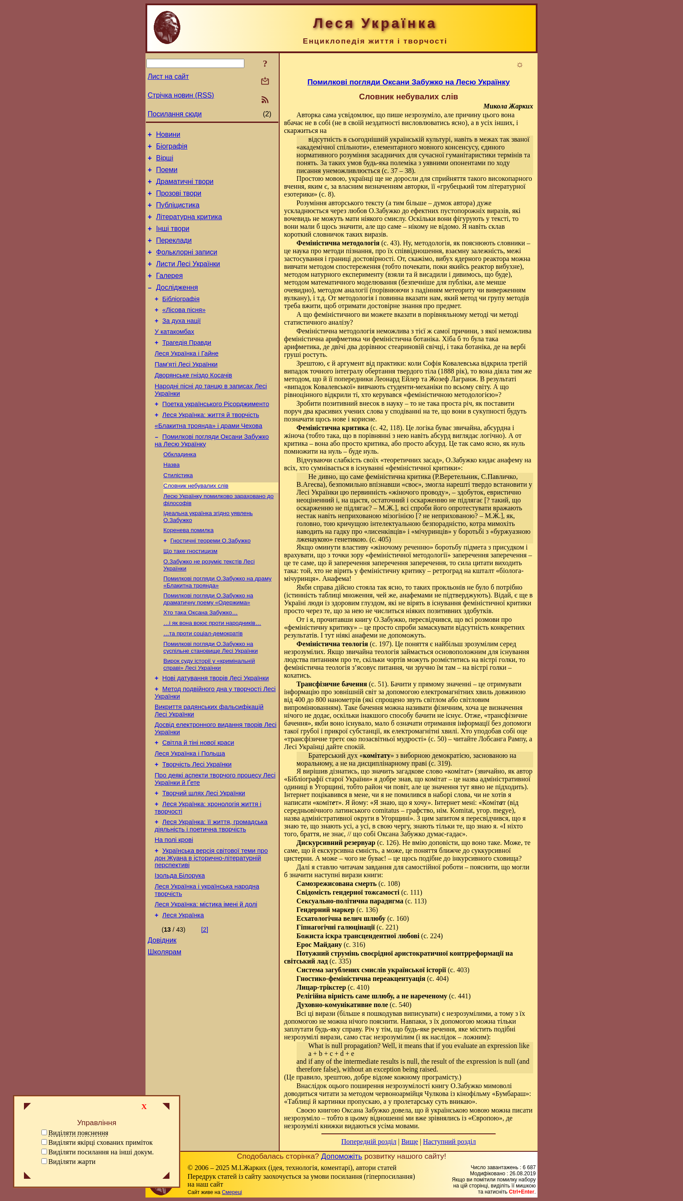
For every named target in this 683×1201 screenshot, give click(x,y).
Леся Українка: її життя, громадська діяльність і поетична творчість (211, 890)
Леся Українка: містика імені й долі (206, 975)
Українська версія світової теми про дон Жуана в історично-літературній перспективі (211, 925)
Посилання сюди (175, 114)
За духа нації (181, 342)
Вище (409, 1141)
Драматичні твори (184, 188)
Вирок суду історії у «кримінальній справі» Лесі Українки (209, 714)
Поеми (166, 175)
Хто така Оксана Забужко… (200, 659)
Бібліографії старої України (328, 779)
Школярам (164, 1027)
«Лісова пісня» (184, 330)
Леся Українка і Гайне (187, 379)
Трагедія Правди (186, 367)
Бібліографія (180, 318)
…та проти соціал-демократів (203, 682)
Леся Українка (183, 987)
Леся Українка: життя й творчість (210, 447)
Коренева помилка (188, 571)
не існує (449, 715)
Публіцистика (177, 214)
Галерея (169, 292)
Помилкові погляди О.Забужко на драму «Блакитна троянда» (217, 627)
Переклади (174, 253)
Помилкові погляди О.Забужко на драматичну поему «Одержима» (208, 644)
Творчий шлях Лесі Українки (203, 855)
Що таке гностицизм (190, 594)
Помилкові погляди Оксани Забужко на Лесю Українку (409, 82)
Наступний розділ (449, 1141)
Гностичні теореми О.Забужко (210, 583)
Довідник (162, 1014)
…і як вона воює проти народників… (212, 670)
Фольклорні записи (186, 266)
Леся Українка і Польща (190, 811)
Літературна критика (189, 227)
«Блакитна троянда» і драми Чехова (208, 459)
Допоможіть (341, 1156)
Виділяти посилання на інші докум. (101, 1152)
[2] (204, 1001)
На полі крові (174, 905)
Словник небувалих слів (195, 524)
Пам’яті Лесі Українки (186, 391)
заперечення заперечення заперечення (390, 563)
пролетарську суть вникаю (432, 1101)
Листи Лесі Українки (188, 279)
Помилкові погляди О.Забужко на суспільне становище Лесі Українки (210, 696)
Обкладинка (179, 490)
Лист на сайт (168, 76)
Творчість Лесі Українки (197, 823)
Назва (171, 502)
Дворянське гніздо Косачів (193, 403)
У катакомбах (174, 355)
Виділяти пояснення (78, 1133)
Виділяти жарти (71, 1161)
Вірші (164, 162)
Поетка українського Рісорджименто (215, 435)
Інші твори (172, 240)
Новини (168, 135)
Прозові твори (178, 201)
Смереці (232, 1192)
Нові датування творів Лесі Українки (215, 729)
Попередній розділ (369, 1141)
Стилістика (178, 513)
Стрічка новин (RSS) (181, 95)
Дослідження (177, 305)
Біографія (171, 149)
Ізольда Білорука (180, 943)
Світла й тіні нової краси (198, 799)
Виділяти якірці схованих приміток (100, 1142)
